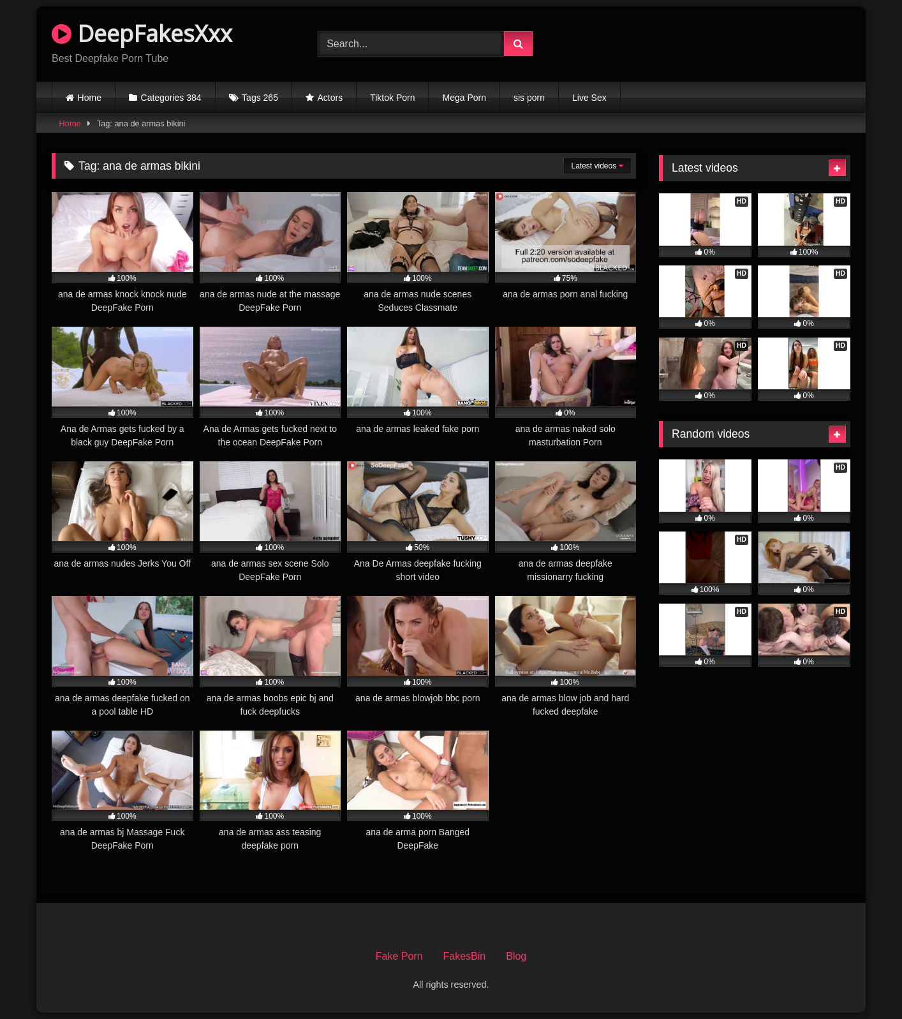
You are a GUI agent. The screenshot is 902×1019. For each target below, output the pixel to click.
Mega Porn (463, 98)
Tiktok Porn (392, 98)
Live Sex (589, 98)
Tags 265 (260, 98)
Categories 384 (171, 98)
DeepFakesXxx (142, 33)
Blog (516, 956)
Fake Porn (399, 956)
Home (89, 98)
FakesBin (464, 956)
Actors (330, 98)
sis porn (529, 98)
